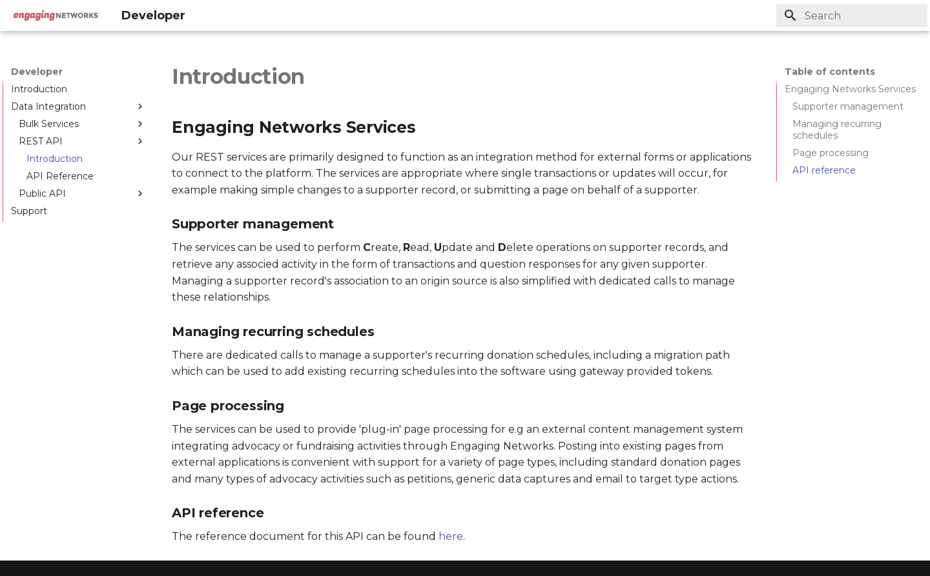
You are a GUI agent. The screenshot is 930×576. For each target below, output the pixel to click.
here (451, 536)
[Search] (851, 15)
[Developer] (55, 15)
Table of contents (830, 71)
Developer (37, 71)
